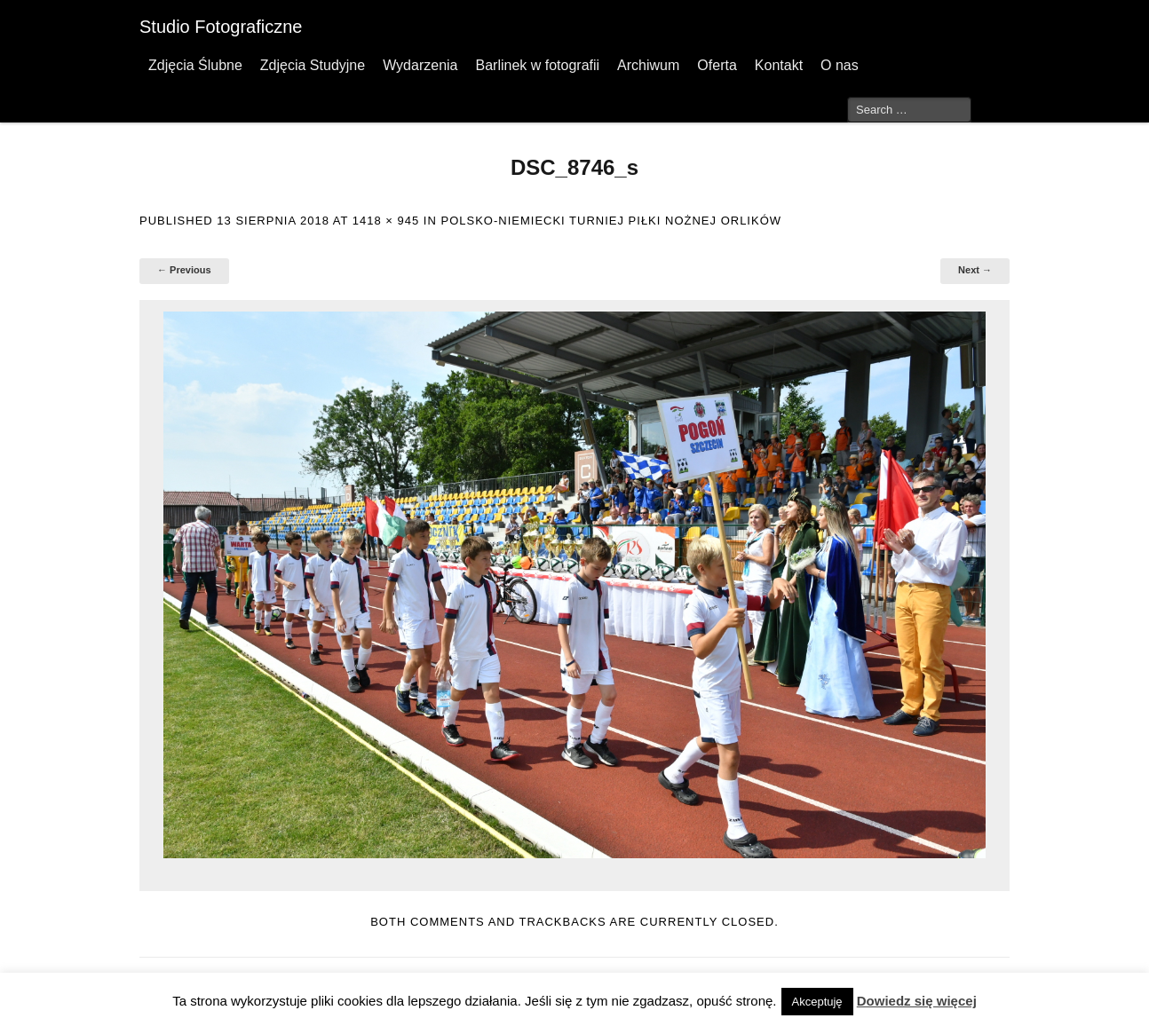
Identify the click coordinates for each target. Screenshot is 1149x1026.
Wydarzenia (420, 65)
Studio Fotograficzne (220, 26)
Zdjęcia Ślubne (195, 65)
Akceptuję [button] (817, 1001)
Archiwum (648, 65)
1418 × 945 (386, 220)
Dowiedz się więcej (917, 1000)
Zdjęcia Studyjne (312, 65)
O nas (839, 65)
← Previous (184, 269)
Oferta (716, 65)
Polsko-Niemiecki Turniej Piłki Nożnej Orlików (610, 220)
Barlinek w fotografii (537, 65)
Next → (975, 269)
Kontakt (779, 65)
